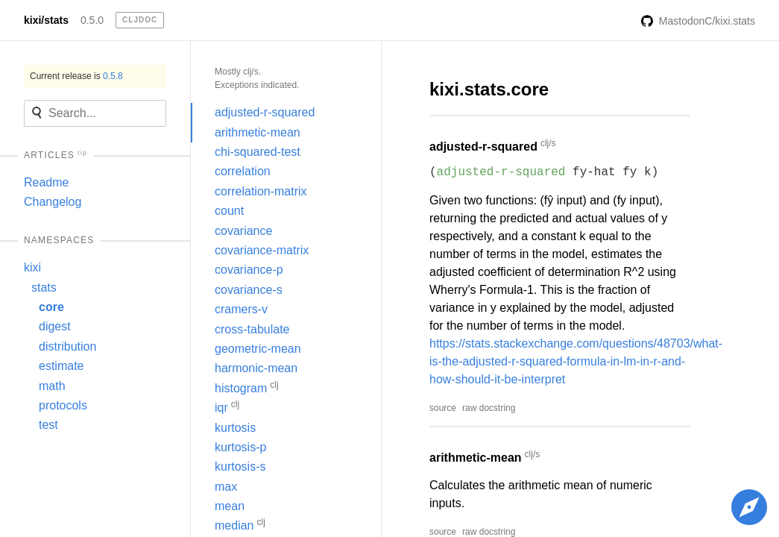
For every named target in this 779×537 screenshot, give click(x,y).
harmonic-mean (256, 368)
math (52, 386)
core (51, 307)
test (48, 424)
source (442, 408)
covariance (243, 230)
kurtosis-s (240, 466)
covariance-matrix (262, 250)
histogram (247, 387)
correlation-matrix (261, 191)
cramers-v (241, 309)
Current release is (76, 76)
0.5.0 (92, 20)
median (240, 524)
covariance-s (249, 289)
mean (230, 506)
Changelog (52, 201)
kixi (32, 267)
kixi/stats (46, 20)
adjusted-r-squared (265, 112)
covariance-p (249, 269)
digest (55, 326)
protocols (63, 405)
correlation (243, 171)
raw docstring (488, 408)
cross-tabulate (252, 329)
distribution (67, 346)
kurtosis (235, 427)
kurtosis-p (240, 447)
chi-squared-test (257, 151)
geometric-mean (258, 348)
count (229, 210)
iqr (227, 406)
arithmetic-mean (257, 132)
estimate (61, 365)
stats (44, 287)
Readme (46, 182)
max (226, 486)
